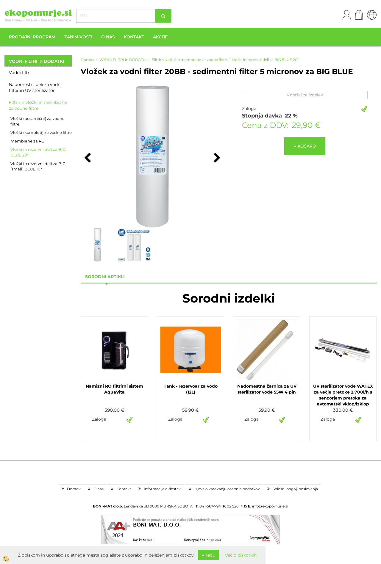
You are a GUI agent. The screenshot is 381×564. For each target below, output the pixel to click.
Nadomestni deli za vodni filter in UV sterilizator (35, 87)
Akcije (160, 37)
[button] (216, 158)
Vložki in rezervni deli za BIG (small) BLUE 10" (37, 166)
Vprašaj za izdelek (305, 95)
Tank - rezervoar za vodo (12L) (191, 389)
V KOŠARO (304, 146)
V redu (208, 555)
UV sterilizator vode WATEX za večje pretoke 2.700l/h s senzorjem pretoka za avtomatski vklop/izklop (343, 395)
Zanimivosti (78, 37)
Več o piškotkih (241, 555)
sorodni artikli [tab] (105, 276)
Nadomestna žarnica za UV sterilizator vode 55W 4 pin (266, 389)
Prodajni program (32, 37)
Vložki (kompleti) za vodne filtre (41, 132)
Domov (87, 59)
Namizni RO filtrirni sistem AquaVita (114, 389)
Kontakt (134, 37)
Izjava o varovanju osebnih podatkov (227, 489)
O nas (108, 37)
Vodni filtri (20, 72)
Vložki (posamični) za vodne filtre (37, 121)
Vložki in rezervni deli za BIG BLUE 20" (37, 152)
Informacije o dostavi (163, 489)
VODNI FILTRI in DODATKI (123, 59)
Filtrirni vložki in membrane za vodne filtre (38, 105)
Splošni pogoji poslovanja (295, 489)
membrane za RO (27, 141)
